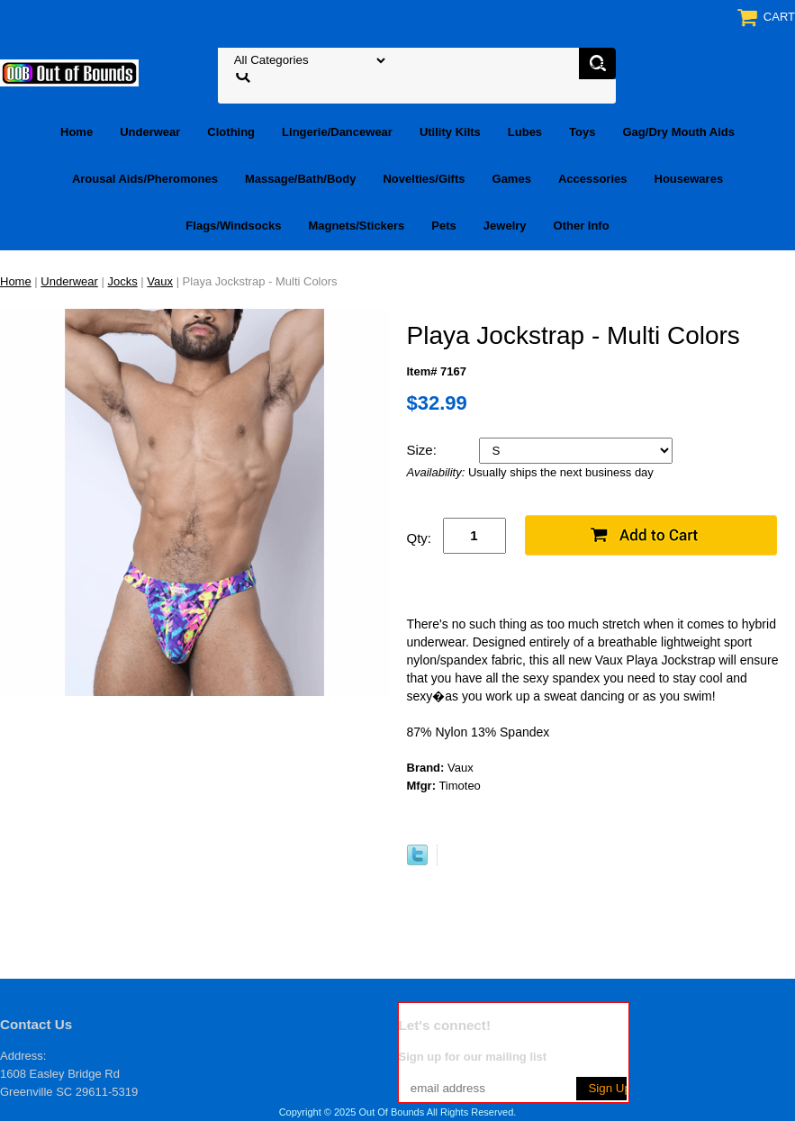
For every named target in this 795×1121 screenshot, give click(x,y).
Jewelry (505, 225)
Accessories (593, 178)
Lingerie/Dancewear (337, 132)
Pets (443, 225)
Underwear (150, 132)
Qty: (419, 538)
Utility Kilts (450, 132)
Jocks (123, 281)
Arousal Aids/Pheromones (145, 178)
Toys (582, 132)
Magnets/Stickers (356, 225)
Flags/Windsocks (233, 225)
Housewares (689, 178)
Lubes (525, 132)
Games (511, 178)
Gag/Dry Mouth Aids (679, 132)
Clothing (231, 132)
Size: (424, 449)
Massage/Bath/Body (301, 178)
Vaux (160, 281)
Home (76, 132)
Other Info (582, 225)
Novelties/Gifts (424, 178)
